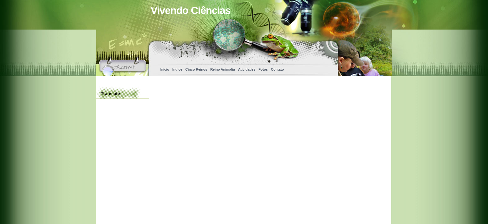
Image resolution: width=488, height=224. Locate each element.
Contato (277, 69)
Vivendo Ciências (191, 10)
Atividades (247, 69)
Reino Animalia (222, 69)
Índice (177, 69)
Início (164, 69)
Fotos (263, 69)
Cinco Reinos (196, 69)
